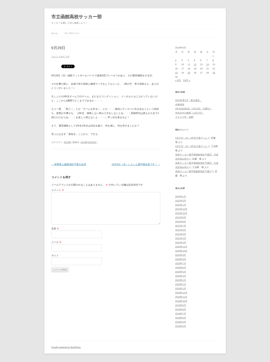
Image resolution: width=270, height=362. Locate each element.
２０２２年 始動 (184, 117)
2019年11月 (181, 297)
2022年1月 (180, 205)
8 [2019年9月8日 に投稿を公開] (213, 60)
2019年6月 (180, 318)
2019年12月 (181, 292)
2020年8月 (180, 259)
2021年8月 (180, 221)
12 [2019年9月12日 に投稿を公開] (195, 64)
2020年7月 (180, 263)
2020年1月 (180, 288)
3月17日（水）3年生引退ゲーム (191, 138)
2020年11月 (181, 246)
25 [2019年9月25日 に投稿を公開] (189, 72)
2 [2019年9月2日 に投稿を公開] (175, 60)
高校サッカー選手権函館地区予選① (193, 171)
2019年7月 (180, 313)
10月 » (186, 80)
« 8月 (178, 80)
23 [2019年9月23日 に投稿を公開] (176, 72)
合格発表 (179, 104)
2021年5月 (180, 234)
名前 (55, 228)
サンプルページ (72, 33)
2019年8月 (180, 309)
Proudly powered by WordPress (66, 347)
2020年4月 (180, 276)
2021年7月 (180, 225)
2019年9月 (180, 305)
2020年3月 (180, 280)
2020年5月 (180, 271)
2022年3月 (180, 200)
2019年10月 (181, 301)
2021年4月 (180, 238)
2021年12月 (181, 209)
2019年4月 (180, 326)
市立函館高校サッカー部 (76, 16)
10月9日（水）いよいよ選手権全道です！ (136, 164)
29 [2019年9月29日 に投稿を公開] (214, 72)
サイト (55, 255)
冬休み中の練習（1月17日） (189, 113)
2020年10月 (181, 251)
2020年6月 (180, 267)
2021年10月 (181, 213)
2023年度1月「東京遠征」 (188, 100)
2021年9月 (180, 217)
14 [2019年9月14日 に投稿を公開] (207, 64)
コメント (57, 190)
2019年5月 (180, 322)
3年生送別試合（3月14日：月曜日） (193, 108)
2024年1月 (180, 196)
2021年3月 (180, 242)
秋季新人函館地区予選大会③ (68, 164)
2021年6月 (180, 230)
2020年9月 (180, 255)
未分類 (67, 142)
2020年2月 (180, 284)
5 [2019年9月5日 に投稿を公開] (194, 60)
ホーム (54, 33)
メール (56, 242)
